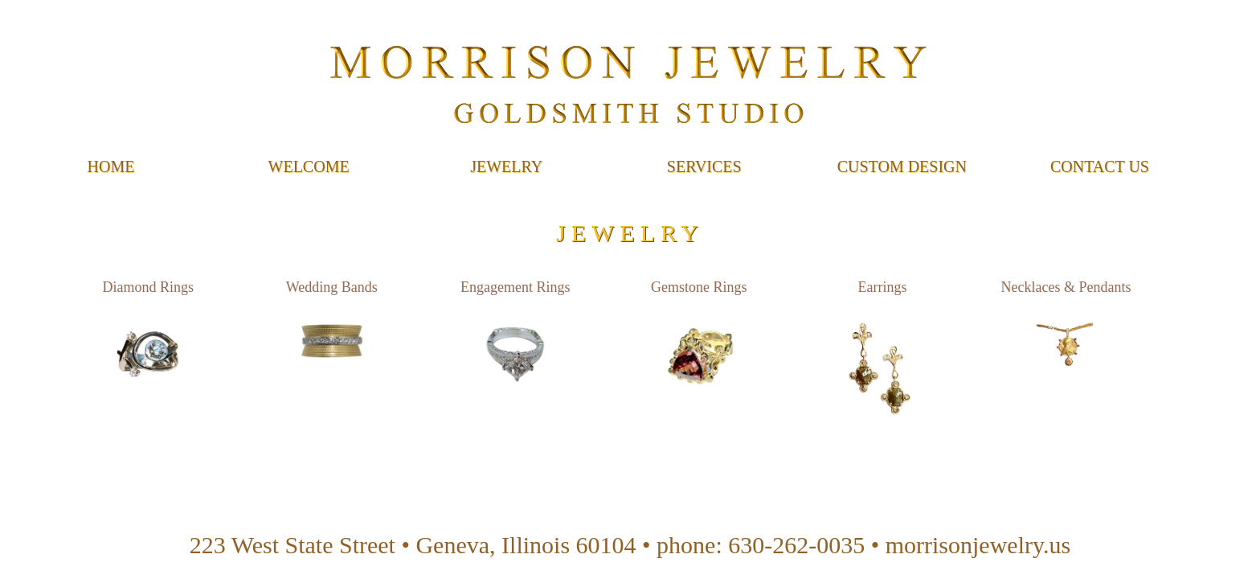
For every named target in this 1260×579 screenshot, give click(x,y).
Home (111, 166)
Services (704, 166)
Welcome (309, 166)
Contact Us (1099, 166)
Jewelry (506, 166)
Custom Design (902, 166)
